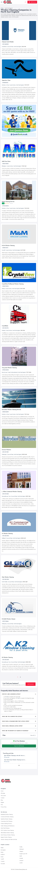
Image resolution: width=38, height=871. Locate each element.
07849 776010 (5, 286)
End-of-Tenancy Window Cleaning (8, 835)
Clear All (32, 735)
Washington (4, 454)
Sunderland (4, 46)
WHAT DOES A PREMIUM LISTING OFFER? (12, 726)
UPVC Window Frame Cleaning (7, 830)
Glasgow (21, 851)
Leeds (21, 856)
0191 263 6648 (5, 659)
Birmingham (3, 850)
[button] (35, 735)
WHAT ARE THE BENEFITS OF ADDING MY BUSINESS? (15, 730)
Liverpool (21, 860)
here (7, 696)
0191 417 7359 (5, 452)
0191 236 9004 (5, 535)
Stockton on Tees (5, 85)
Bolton (2, 852)
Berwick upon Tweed (6, 372)
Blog (2, 800)
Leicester (21, 858)
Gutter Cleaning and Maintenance (7, 826)
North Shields (4, 581)
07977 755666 (5, 621)
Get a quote (3, 795)
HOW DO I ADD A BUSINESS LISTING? (11, 694)
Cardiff (2, 859)
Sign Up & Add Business (19, 746)
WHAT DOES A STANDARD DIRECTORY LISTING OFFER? (15, 721)
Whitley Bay (4, 623)
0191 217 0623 (5, 493)
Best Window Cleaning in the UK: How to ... (15, 755)
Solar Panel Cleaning (5, 828)
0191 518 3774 (5, 328)
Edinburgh (22, 849)
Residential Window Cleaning (7, 814)
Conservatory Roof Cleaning (6, 821)
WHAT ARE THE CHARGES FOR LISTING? (12, 716)
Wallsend (4, 538)
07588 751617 (5, 247)
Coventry (2, 861)
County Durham (12, 85)
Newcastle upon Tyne (6, 496)
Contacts (2, 797)
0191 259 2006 (5, 579)
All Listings (3, 793)
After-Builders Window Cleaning (7, 832)
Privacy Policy (3, 807)
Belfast (2, 847)
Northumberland (14, 372)
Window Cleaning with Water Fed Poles (9, 839)
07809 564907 (5, 411)
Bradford (2, 854)
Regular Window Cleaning (6, 837)
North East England (17, 46)
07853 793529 (5, 163)
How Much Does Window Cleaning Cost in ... (15, 760)
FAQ (2, 804)
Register (2, 802)
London (21, 862)
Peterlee (3, 330)
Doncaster (3, 863)
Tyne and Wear (10, 46)
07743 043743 (5, 205)
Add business (30, 684)
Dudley (21, 847)
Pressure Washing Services (6, 823)
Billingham (4, 166)
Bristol (2, 856)
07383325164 (5, 82)
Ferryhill (3, 250)
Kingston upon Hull (23, 853)
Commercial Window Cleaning (7, 816)
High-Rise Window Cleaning (6, 819)
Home (2, 791)
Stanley (3, 288)
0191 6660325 (5, 44)
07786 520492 (5, 370)
